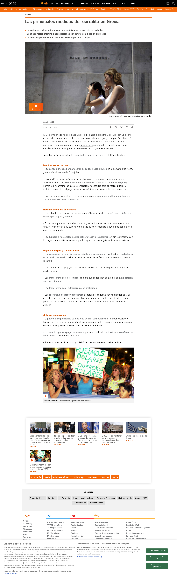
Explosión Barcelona (106, 498)
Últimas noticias (96, 502)
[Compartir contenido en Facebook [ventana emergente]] (110, 127)
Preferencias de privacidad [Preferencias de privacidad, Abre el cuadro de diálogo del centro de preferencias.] (157, 566)
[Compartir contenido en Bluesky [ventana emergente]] (121, 127)
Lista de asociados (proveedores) (89, 557)
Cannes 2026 (141, 498)
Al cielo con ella (125, 498)
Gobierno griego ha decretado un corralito (67, 134)
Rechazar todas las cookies (157, 558)
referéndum (86, 145)
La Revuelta (64, 498)
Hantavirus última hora (83, 498)
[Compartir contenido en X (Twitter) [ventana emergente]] (116, 127)
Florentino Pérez (37, 498)
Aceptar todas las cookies (157, 551)
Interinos (52, 498)
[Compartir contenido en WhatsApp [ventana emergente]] (127, 127)
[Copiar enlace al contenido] (132, 127)
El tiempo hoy (80, 502)
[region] (88, 558)
